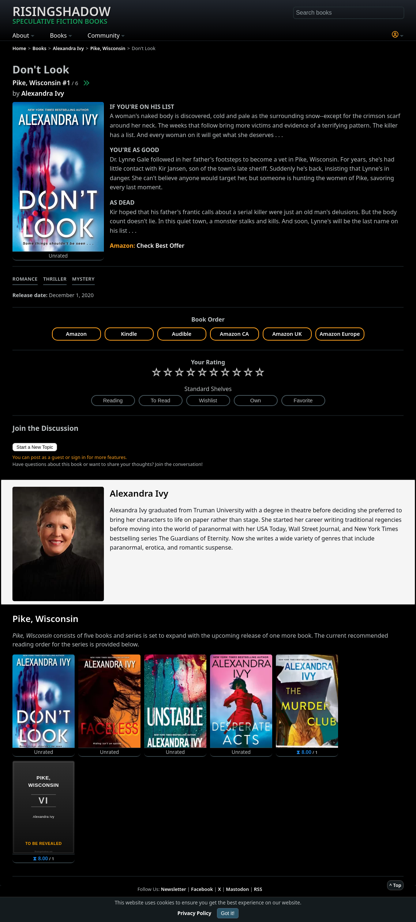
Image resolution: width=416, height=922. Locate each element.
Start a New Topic (34, 447)
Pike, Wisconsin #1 (41, 82)
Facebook (202, 889)
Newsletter (173, 889)
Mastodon (237, 889)
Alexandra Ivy (42, 93)
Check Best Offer (160, 246)
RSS (258, 889)
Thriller (55, 279)
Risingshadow (61, 14)
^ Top (395, 885)
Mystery (83, 279)
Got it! (228, 913)
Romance (25, 279)
